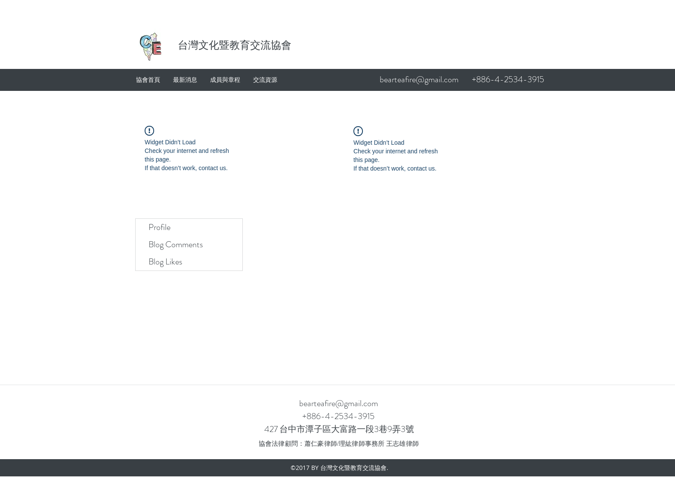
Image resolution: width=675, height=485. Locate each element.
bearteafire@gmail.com (419, 79)
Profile (159, 227)
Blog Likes (165, 261)
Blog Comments (176, 244)
